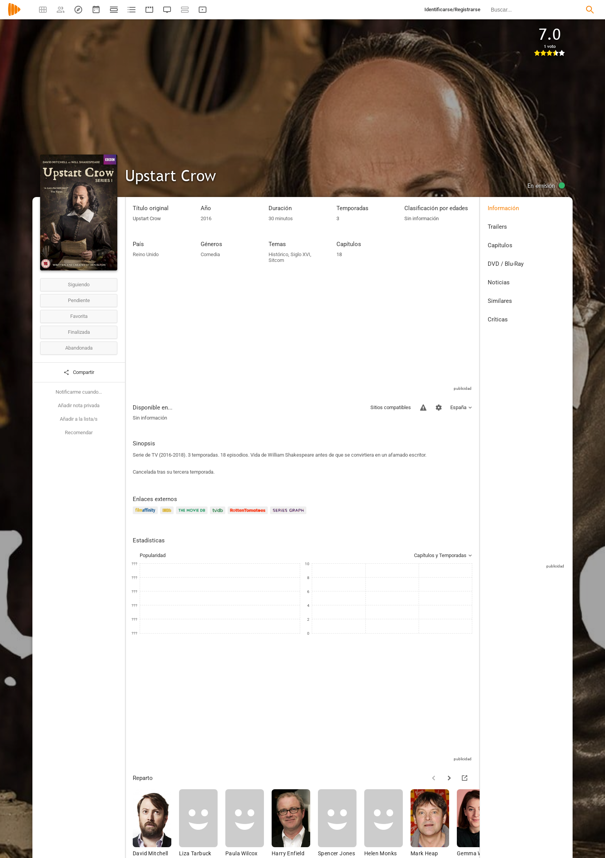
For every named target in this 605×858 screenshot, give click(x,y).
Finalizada (79, 332)
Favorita (79, 316)
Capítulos (500, 245)
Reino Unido (146, 254)
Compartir (78, 372)
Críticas (498, 319)
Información (503, 208)
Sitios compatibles (390, 407)
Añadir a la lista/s (79, 419)
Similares (500, 300)
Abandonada (79, 348)
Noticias (499, 282)
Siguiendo (79, 284)
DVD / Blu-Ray (506, 263)
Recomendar (79, 432)
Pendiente (79, 300)
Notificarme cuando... (79, 392)
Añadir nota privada (79, 405)
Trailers (497, 226)
